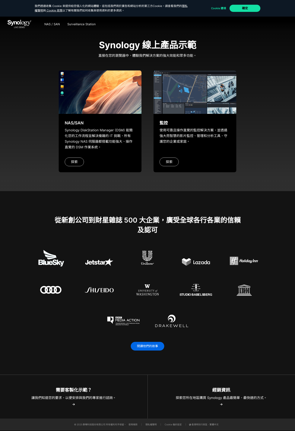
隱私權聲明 (151, 424)
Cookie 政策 (57, 10)
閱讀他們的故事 (147, 346)
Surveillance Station (81, 24)
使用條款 (133, 424)
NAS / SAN (52, 24)
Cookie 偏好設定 (173, 424)
